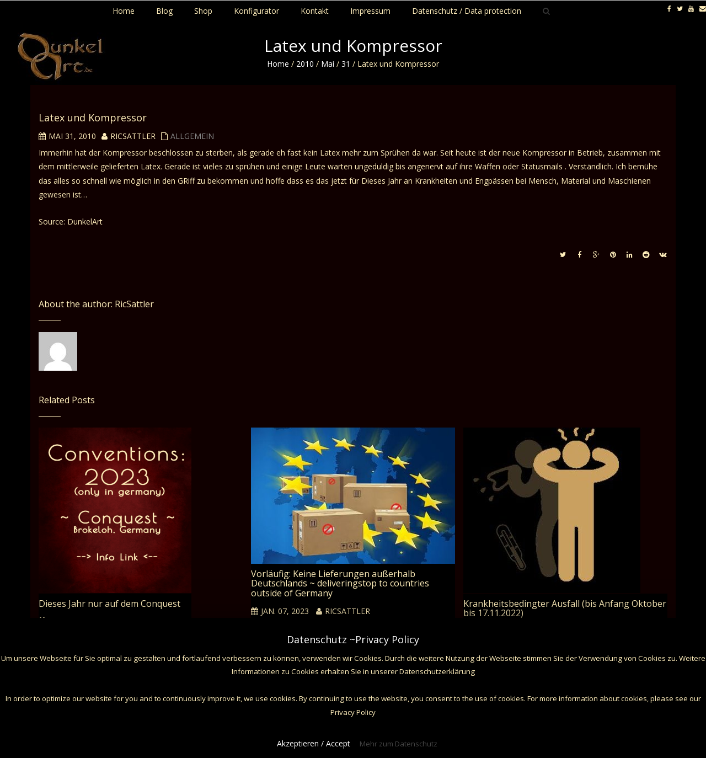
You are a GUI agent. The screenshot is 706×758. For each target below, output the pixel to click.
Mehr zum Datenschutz (398, 744)
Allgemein (192, 136)
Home (278, 63)
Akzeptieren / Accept (313, 743)
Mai (327, 63)
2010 (305, 63)
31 (345, 63)
